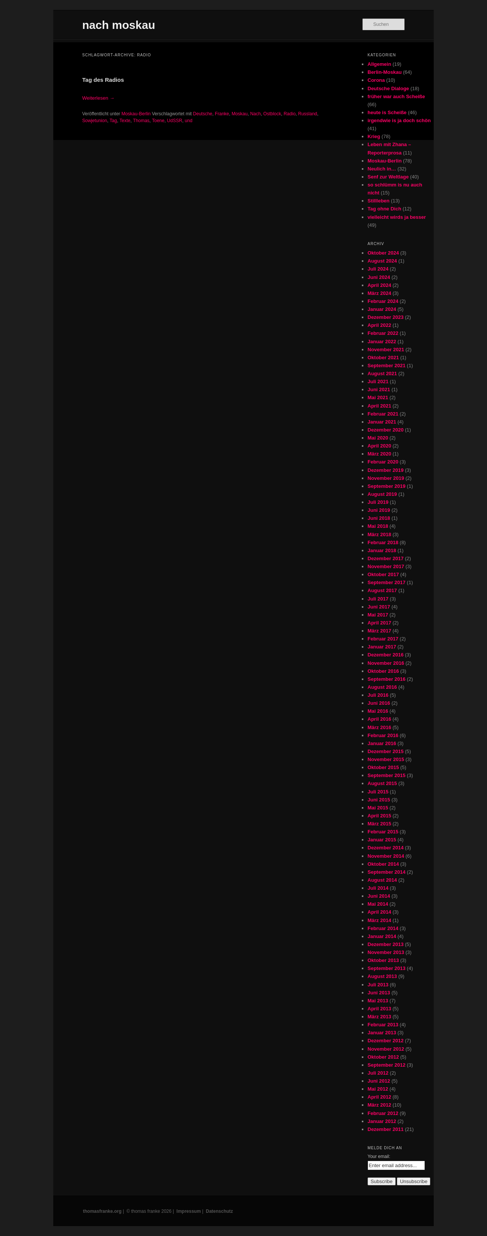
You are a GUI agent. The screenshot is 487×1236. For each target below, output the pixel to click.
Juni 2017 (379, 607)
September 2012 (387, 1065)
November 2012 (386, 1049)
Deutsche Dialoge (388, 88)
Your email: (379, 1156)
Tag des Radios (103, 79)
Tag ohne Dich (384, 209)
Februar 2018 (383, 542)
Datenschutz (219, 1211)
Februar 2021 (383, 414)
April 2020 (379, 446)
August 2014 (382, 880)
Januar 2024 (382, 309)
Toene (158, 120)
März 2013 (379, 1016)
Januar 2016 (382, 743)
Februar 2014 (383, 928)
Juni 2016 (379, 703)
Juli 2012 (378, 1073)
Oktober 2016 (383, 671)
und (189, 120)
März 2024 (379, 293)
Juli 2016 (378, 695)
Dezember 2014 (386, 848)
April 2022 (379, 325)
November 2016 (386, 663)
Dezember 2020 (386, 430)
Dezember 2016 (386, 655)
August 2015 (382, 783)
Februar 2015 (383, 832)
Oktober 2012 (383, 1057)
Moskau (240, 113)
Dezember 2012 (386, 1040)
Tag (113, 120)
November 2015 (386, 759)
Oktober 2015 (383, 767)
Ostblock (272, 113)
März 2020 (379, 454)
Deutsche (202, 113)
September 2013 (387, 968)
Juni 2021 (379, 389)
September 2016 (387, 679)
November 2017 (386, 566)
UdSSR (174, 120)
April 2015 (379, 816)
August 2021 (382, 373)
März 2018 (379, 534)
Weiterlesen (98, 98)
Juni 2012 (379, 1081)
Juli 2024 (378, 269)
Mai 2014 (378, 904)
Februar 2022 (383, 333)
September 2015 (387, 775)
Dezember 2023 (386, 317)
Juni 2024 (379, 277)
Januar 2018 (382, 550)
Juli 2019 (378, 502)
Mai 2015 (378, 808)
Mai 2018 (378, 526)
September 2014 (387, 872)
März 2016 (379, 727)
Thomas (141, 120)
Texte (125, 120)
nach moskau (118, 25)
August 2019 (382, 494)
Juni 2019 (379, 510)
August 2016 (382, 687)
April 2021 (379, 406)
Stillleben (379, 201)
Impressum (189, 1211)
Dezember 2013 (386, 944)
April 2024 (379, 285)
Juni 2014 (379, 896)
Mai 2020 (378, 438)
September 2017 (387, 582)
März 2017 (379, 631)
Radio (289, 113)
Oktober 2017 (383, 574)
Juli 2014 (378, 888)
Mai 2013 (378, 1000)
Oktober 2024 (383, 253)
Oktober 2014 (383, 864)
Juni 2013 (379, 992)
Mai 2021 (378, 397)
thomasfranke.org (102, 1211)
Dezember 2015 (386, 751)
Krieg (374, 136)
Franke (222, 113)
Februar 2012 (383, 1113)
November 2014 (386, 856)
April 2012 (379, 1097)
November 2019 (386, 478)
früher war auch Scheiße (396, 96)
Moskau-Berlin (136, 113)
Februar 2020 (383, 462)
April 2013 (379, 1008)
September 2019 (387, 486)
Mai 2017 (378, 615)
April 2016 (379, 719)
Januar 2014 (382, 936)
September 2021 (387, 365)
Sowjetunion (94, 120)
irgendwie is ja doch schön (399, 120)
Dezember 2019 (386, 470)
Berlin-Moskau (385, 72)
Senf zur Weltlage (388, 177)
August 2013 (382, 976)
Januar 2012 (382, 1121)
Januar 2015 (382, 840)
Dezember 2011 (386, 1129)
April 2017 (379, 623)
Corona (376, 80)
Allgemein (379, 64)
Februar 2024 (383, 301)
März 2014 (379, 920)
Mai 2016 (378, 711)
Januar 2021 (382, 422)
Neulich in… (382, 169)
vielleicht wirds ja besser (397, 217)
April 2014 (379, 912)
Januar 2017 (382, 647)
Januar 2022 (382, 341)
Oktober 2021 (383, 357)
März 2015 (379, 824)
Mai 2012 (378, 1089)
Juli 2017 (378, 599)
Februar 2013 (383, 1024)
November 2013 (386, 952)
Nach (255, 113)
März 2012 (379, 1105)
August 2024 (382, 261)
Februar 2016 (383, 735)
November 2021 (386, 349)
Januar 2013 (382, 1032)
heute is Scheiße (387, 112)
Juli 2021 (378, 381)
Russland (307, 113)
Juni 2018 (379, 518)
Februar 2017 (383, 639)
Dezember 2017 (386, 558)
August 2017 (382, 590)
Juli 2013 (378, 985)
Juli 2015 (378, 792)
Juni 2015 (379, 800)
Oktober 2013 (383, 960)
